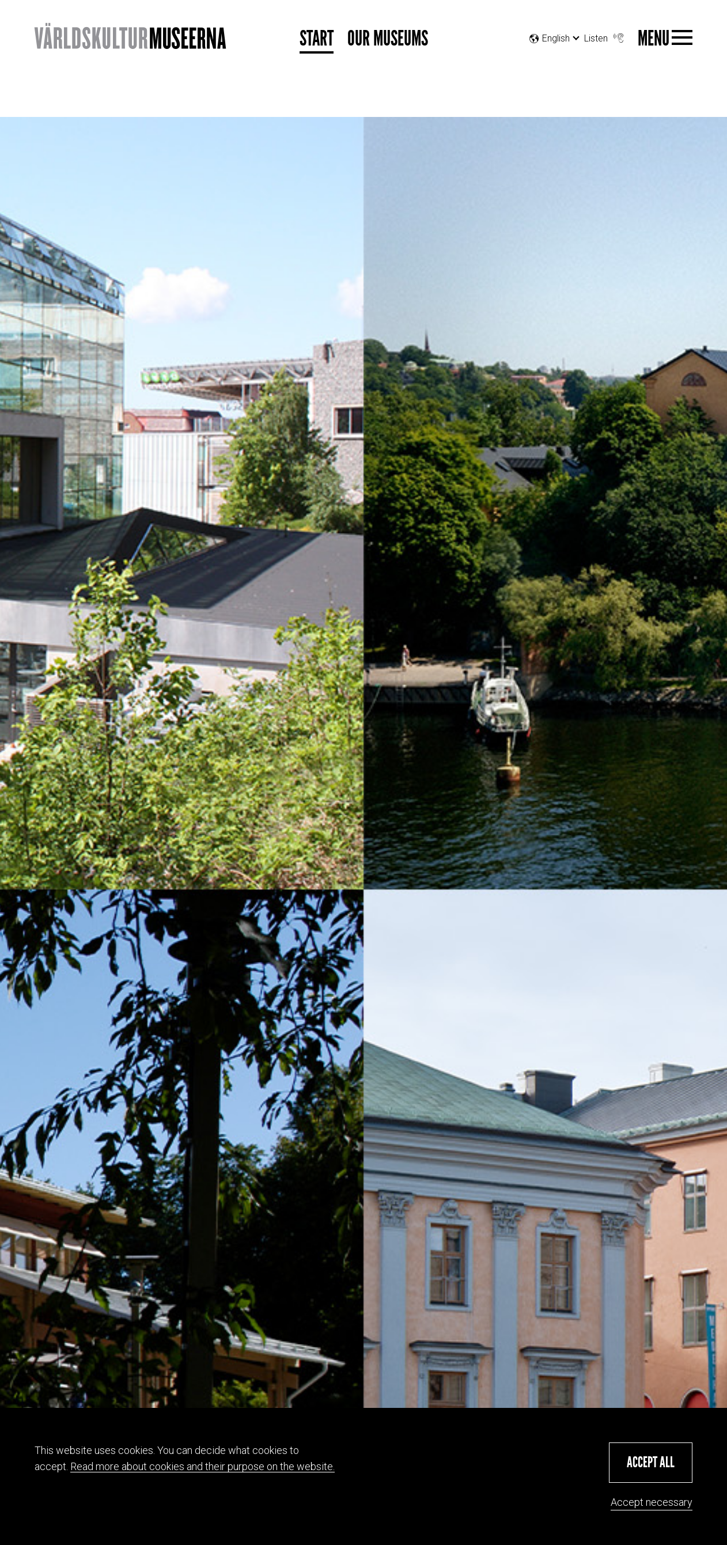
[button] (650, 1462)
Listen (605, 35)
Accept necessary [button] (651, 1502)
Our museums (387, 38)
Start (317, 38)
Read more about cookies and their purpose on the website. (202, 1466)
